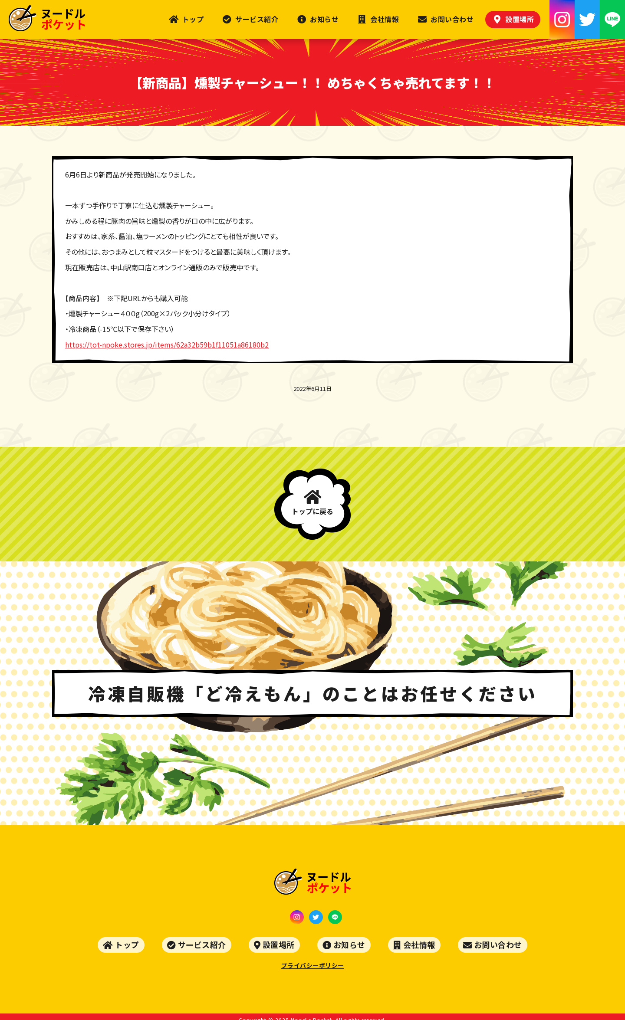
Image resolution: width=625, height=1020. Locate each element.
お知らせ (338, 941)
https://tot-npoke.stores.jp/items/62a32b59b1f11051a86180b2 (167, 344)
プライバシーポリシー (312, 958)
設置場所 (279, 941)
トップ (147, 941)
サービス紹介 (212, 941)
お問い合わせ (466, 941)
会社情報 (399, 941)
